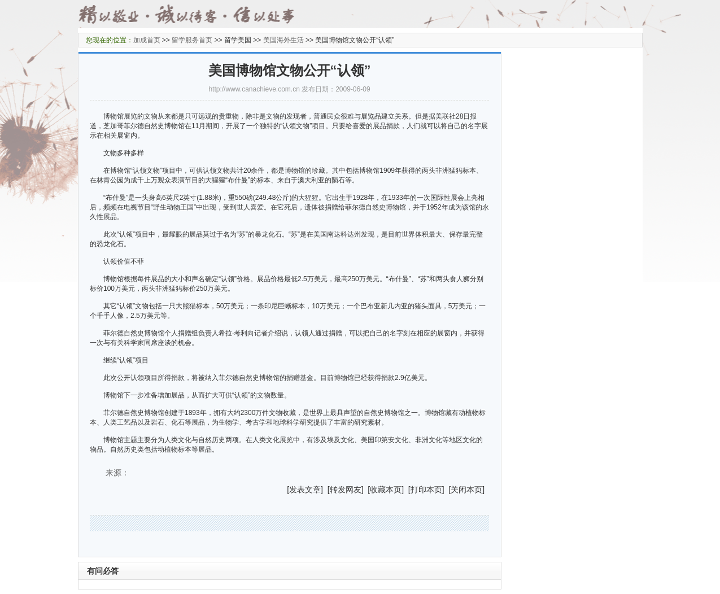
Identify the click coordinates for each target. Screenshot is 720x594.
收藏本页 (386, 489)
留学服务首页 (192, 40)
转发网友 (345, 489)
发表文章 (305, 489)
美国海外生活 (283, 40)
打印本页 (426, 489)
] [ (325, 489)
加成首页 (146, 40)
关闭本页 (466, 489)
